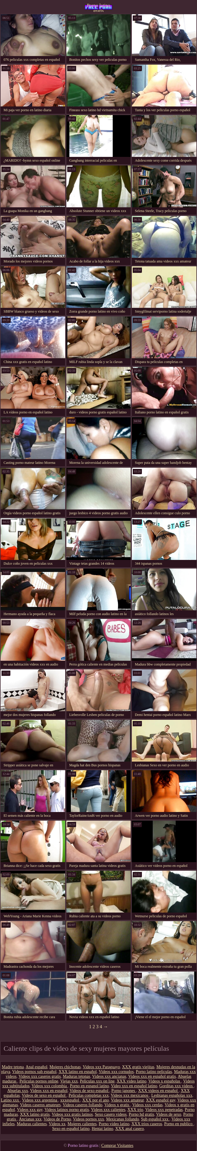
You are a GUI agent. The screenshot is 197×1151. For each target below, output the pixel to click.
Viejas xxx (69, 1081)
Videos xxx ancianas (109, 1076)
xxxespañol (70, 1100)
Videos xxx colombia (49, 1086)
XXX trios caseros (147, 1124)
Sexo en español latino (70, 1128)
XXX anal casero (129, 1128)
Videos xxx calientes (108, 1109)
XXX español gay (160, 1100)
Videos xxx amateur (127, 1100)
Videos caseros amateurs (40, 1105)
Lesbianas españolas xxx (171, 1095)
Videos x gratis (117, 1105)
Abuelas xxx (17, 1090)
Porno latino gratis (98, 7)
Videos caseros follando (82, 1105)
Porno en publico (178, 1124)
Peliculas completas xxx (89, 1095)
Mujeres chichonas (65, 1067)
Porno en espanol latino (89, 1086)
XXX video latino (131, 1081)
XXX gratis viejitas (138, 1067)
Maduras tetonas (76, 1076)
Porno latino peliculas (154, 1071)
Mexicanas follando (122, 1119)
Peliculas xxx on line (97, 1081)
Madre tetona (13, 1067)
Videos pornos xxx (88, 1119)
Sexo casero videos (110, 1114)
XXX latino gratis (34, 1114)
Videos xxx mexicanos (130, 1095)
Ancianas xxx (30, 1119)
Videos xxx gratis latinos (72, 1114)
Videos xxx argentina (40, 1100)
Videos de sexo (168, 1114)
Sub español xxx (155, 1119)
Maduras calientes (32, 1124)
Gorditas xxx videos (176, 1086)
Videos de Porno (57, 1119)
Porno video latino (114, 1124)
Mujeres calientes (82, 1124)
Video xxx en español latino (134, 1086)
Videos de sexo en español (44, 1095)
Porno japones (123, 1090)
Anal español (36, 1067)
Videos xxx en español (49, 1090)
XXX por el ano (95, 1100)
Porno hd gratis (141, 1114)
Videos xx (57, 1124)
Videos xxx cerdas (147, 1105)
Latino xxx (10, 1100)
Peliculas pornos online (39, 1081)
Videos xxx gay (29, 1109)
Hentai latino (102, 1128)
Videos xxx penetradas (164, 1109)
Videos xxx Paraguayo (101, 1067)
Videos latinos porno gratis (66, 1109)
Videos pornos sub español (34, 1071)
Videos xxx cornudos (116, 1071)
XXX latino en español (78, 1071)
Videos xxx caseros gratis (39, 1076)
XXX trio (135, 1109)
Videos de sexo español (89, 1090)
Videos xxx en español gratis (152, 1076)
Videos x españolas (164, 1081)
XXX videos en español (158, 1090)
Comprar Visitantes (117, 1145)
